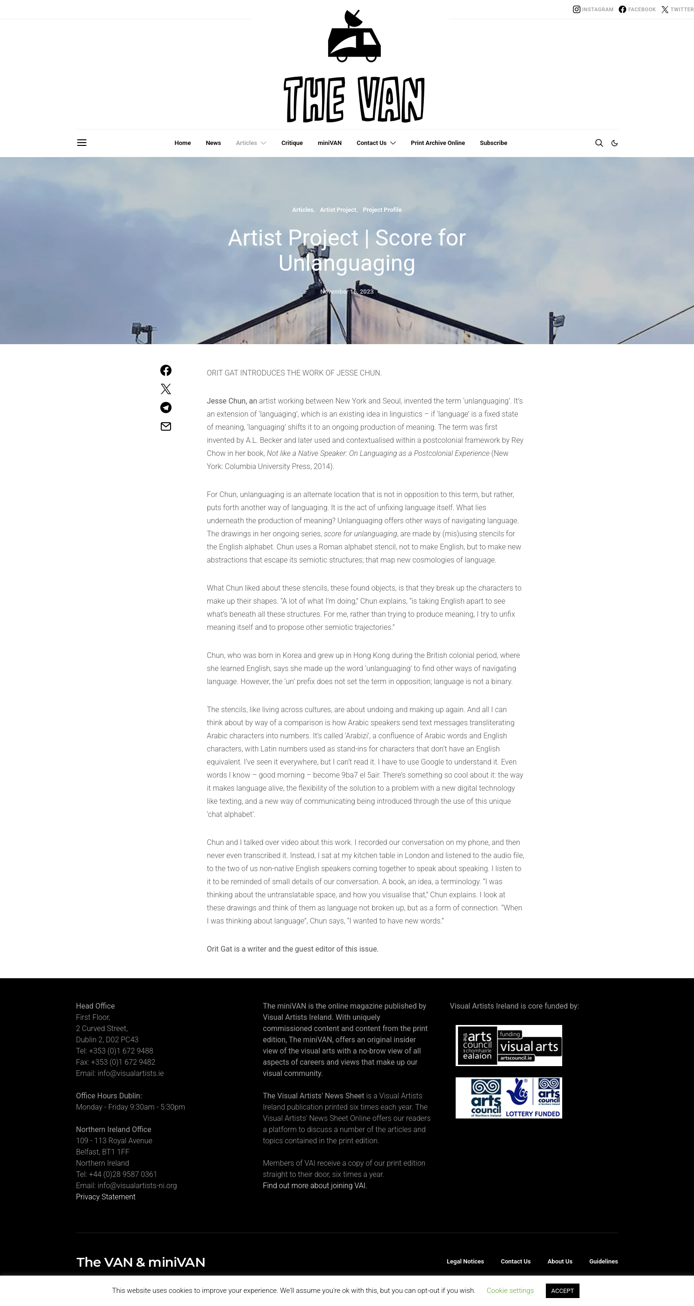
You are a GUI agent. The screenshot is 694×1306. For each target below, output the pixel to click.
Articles (246, 142)
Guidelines (603, 1261)
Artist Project (338, 209)
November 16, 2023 (346, 291)
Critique (292, 142)
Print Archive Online (438, 142)
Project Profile (382, 209)
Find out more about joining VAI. (315, 1185)
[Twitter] (677, 9)
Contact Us (371, 142)
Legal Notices (465, 1261)
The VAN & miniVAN (140, 1262)
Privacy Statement (106, 1196)
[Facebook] (637, 9)
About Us (560, 1261)
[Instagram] (593, 9)
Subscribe (493, 142)
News (213, 142)
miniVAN (330, 142)
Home (183, 142)
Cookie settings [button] (510, 1290)
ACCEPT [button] (562, 1290)
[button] (614, 143)
